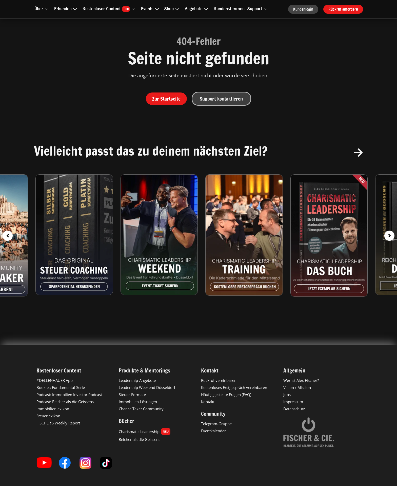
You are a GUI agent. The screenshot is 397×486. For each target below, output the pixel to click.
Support (258, 9)
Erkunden (66, 9)
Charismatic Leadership (144, 431)
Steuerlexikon (48, 415)
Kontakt (207, 401)
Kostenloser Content (110, 9)
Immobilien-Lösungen (138, 401)
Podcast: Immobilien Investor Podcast (69, 394)
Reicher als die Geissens (139, 439)
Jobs (287, 394)
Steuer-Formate (132, 394)
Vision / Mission (297, 387)
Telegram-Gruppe (216, 423)
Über (42, 9)
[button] (8, 236)
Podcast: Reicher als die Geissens (65, 401)
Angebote (197, 9)
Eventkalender (213, 430)
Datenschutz (294, 408)
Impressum (293, 401)
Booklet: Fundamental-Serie (60, 387)
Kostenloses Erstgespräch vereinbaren (234, 387)
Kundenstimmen (229, 9)
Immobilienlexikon (52, 408)
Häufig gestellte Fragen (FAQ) (226, 394)
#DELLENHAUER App (54, 380)
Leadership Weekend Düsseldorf (147, 387)
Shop (172, 9)
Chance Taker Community (141, 408)
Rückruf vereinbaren (218, 380)
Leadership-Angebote (137, 380)
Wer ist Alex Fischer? (301, 380)
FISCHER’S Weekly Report (58, 422)
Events (151, 9)
